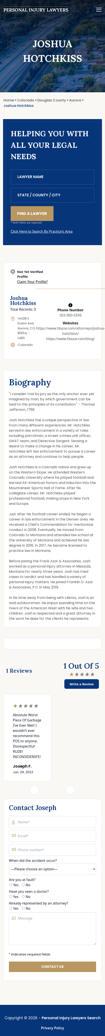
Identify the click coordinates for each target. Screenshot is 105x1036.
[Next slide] (70, 790)
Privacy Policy (52, 1028)
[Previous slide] (34, 790)
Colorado (25, 344)
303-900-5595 (70, 315)
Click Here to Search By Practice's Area (42, 231)
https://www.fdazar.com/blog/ (70, 338)
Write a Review (82, 684)
